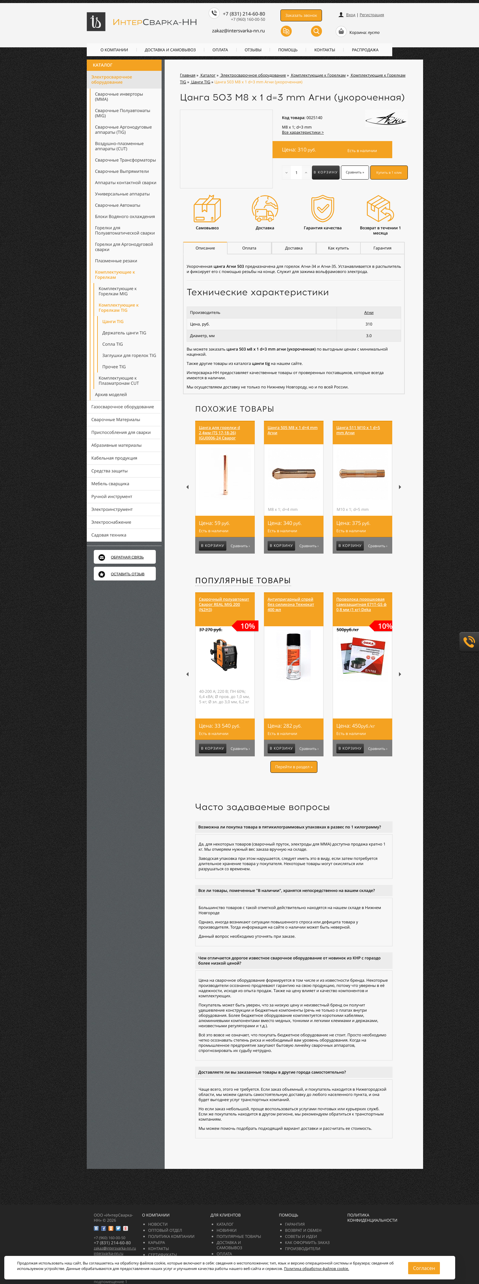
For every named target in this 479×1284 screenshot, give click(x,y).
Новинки (227, 1230)
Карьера (156, 1242)
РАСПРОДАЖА (365, 50)
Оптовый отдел (165, 1230)
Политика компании (171, 1236)
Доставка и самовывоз (170, 50)
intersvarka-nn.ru (108, 1253)
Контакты (324, 50)
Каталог (102, 65)
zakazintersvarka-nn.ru (238, 31)
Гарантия (295, 1224)
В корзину (326, 172)
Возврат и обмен (303, 1230)
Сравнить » (355, 172)
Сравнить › (240, 546)
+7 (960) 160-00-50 (248, 19)
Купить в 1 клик (389, 172)
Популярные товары (243, 580)
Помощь (288, 50)
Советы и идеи (301, 1236)
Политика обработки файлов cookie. (316, 1268)
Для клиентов (225, 1215)
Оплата (220, 50)
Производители (302, 1248)
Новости (158, 1224)
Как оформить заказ (307, 1242)
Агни (368, 312)
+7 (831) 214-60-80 (244, 13)
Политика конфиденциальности (372, 1217)
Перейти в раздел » (294, 766)
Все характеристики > (303, 132)
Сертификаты (162, 1254)
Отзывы (253, 50)
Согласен (424, 1268)
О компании (114, 50)
